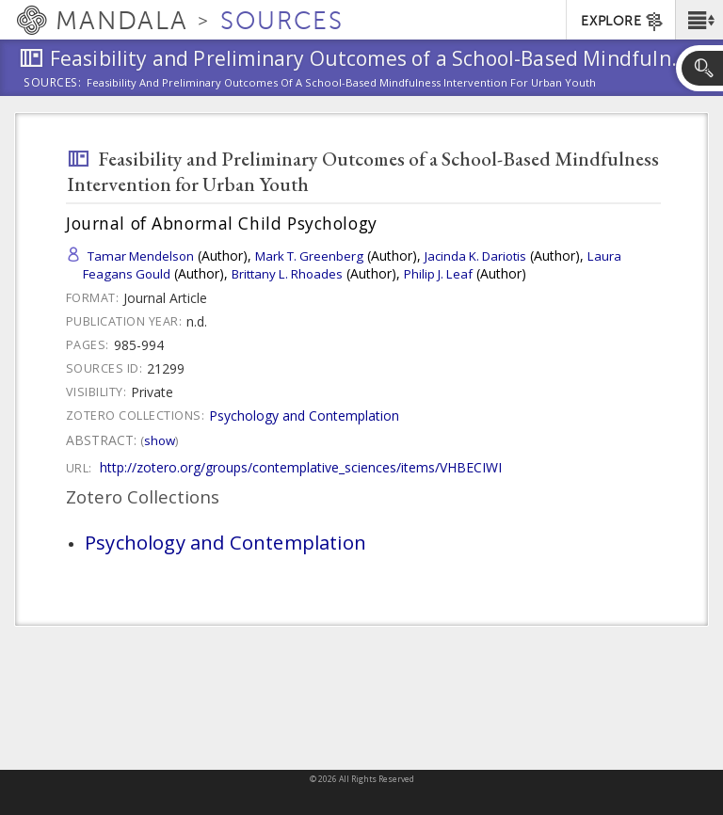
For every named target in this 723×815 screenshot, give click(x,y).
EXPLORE (623, 21)
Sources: (53, 83)
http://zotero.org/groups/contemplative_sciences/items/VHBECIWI (301, 467)
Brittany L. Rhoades (287, 273)
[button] (699, 20)
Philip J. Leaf (438, 273)
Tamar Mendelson (141, 256)
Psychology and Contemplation (304, 415)
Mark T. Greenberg (309, 256)
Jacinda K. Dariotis (475, 256)
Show (159, 440)
